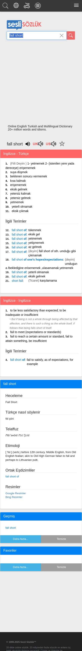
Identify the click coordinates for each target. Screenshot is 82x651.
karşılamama (48, 280)
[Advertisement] (39, 83)
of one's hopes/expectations (37, 259)
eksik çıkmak (20, 211)
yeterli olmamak (22, 206)
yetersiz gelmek (20, 198)
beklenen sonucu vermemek (28, 176)
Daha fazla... (20, 538)
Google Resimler (15, 493)
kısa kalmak (18, 180)
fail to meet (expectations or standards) (35, 332)
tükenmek (34, 230)
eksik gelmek (18, 189)
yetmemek (17, 202)
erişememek (18, 185)
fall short (10, 527)
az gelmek (35, 247)
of (19, 230)
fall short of (12, 476)
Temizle (61, 538)
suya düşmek (18, 172)
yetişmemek (36, 242)
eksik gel (34, 234)
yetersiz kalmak (20, 193)
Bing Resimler (13, 497)
